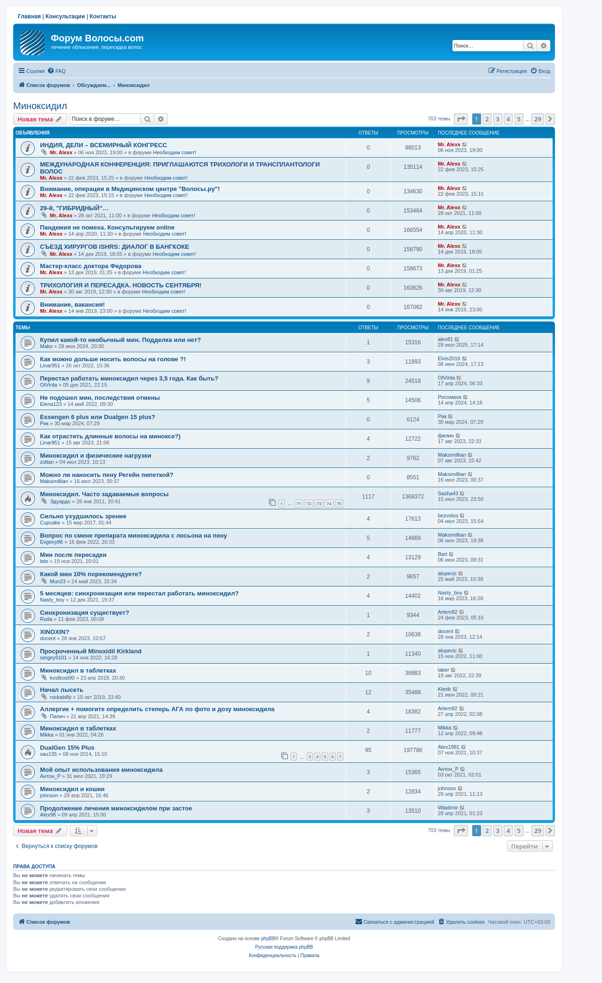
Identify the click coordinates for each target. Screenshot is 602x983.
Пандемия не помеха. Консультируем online (107, 227)
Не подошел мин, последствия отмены (100, 397)
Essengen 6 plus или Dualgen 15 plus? (97, 416)
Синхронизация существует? (84, 612)
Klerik (444, 689)
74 (328, 503)
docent (47, 638)
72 (309, 503)
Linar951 (50, 365)
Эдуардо (60, 501)
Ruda (46, 619)
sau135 (48, 754)
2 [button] (487, 119)
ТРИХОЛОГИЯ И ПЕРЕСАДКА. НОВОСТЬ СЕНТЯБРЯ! (120, 285)
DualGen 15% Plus (67, 747)
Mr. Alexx (61, 152)
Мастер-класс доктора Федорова (91, 266)
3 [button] (497, 119)
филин (446, 435)
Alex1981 (448, 747)
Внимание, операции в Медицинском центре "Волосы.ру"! (130, 188)
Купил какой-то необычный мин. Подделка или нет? (120, 339)
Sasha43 (448, 493)
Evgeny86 (51, 542)
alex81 (445, 339)
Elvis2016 (449, 358)
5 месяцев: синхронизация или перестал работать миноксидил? (139, 593)
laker (443, 670)
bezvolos (448, 515)
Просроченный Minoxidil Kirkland (91, 651)
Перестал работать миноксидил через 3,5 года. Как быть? (129, 378)
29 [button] (537, 119)
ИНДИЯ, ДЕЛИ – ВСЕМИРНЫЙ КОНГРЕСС (103, 145)
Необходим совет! (174, 152)
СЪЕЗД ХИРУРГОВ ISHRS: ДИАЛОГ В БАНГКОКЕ (114, 246)
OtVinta (48, 385)
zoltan (47, 462)
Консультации (65, 16)
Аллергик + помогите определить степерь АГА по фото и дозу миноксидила (157, 709)
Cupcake (50, 522)
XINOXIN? (54, 631)
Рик (44, 423)
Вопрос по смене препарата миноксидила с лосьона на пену (133, 535)
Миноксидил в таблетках (78, 670)
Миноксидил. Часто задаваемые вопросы (104, 494)
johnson (49, 795)
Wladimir (448, 807)
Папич (57, 716)
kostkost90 (62, 678)
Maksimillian (452, 455)
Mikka (47, 734)
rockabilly (60, 697)
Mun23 (58, 581)
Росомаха (449, 397)
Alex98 (48, 814)
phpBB (268, 938)
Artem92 (448, 612)
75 (339, 503)
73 (319, 503)
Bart (442, 554)
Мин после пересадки (73, 554)
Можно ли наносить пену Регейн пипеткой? (107, 474)
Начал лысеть (61, 689)
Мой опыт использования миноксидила (101, 769)
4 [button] (508, 119)
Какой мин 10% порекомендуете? (91, 574)
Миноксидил (40, 106)
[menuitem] (56, 71)
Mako (46, 346)
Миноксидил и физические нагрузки (95, 455)
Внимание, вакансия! (72, 304)
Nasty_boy (52, 599)
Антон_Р (50, 776)
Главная (29, 16)
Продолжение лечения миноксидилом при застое (116, 808)
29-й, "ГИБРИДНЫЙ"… (74, 208)
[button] (461, 119)
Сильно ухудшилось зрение (83, 516)
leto (44, 561)
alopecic (447, 573)
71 (298, 503)
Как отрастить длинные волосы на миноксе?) (110, 436)
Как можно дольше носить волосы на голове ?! (113, 359)
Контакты (103, 16)
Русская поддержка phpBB (284, 947)
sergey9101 (53, 657)
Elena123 (51, 404)
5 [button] (519, 119)
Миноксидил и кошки (72, 789)
